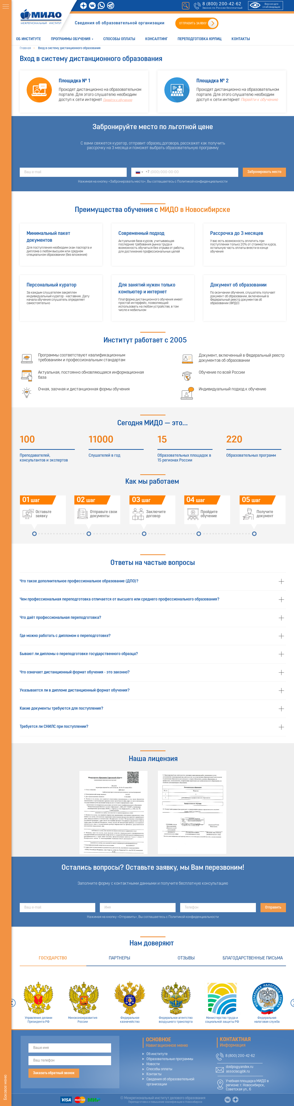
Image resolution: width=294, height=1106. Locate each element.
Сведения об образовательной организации (120, 23)
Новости (153, 1064)
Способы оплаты (119, 39)
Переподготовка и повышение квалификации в (156, 1102)
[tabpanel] (152, 997)
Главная (25, 48)
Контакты (241, 39)
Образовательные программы (169, 1059)
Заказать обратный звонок (54, 1073)
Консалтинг (156, 39)
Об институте (28, 39)
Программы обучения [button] (70, 39)
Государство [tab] (53, 958)
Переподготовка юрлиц (199, 39)
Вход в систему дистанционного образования (69, 48)
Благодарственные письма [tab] (253, 958)
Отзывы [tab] (186, 958)
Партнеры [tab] (119, 958)
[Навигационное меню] (6, 7)
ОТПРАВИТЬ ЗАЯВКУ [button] (193, 23)
